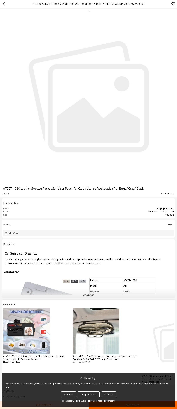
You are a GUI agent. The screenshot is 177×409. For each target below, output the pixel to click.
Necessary (68, 400)
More (169, 224)
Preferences (95, 400)
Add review (13, 232)
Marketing (109, 400)
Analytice (81, 400)
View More (88, 295)
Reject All (108, 394)
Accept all (68, 394)
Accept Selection (88, 394)
